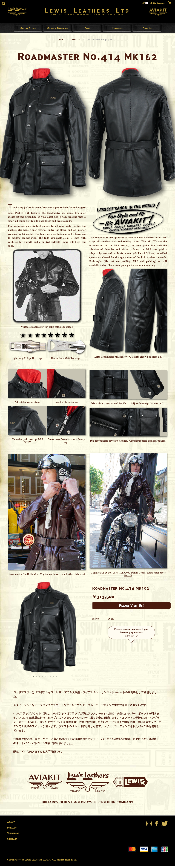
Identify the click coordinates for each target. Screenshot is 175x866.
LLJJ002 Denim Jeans (133, 574)
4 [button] (43, 678)
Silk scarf (80, 575)
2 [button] (37, 678)
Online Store (28, 29)
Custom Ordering (57, 29)
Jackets (76, 40)
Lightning (17, 359)
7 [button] (51, 678)
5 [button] (45, 678)
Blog (87, 29)
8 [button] (54, 678)
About (11, 823)
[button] (4, 4)
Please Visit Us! (131, 607)
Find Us (146, 29)
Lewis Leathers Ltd (87, 10)
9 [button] (57, 678)
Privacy (12, 828)
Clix (72, 359)
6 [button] (48, 678)
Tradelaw (13, 834)
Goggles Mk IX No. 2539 (105, 574)
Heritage (117, 29)
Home (61, 40)
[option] (45, 629)
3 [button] (40, 678)
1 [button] (34, 678)
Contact (12, 840)
